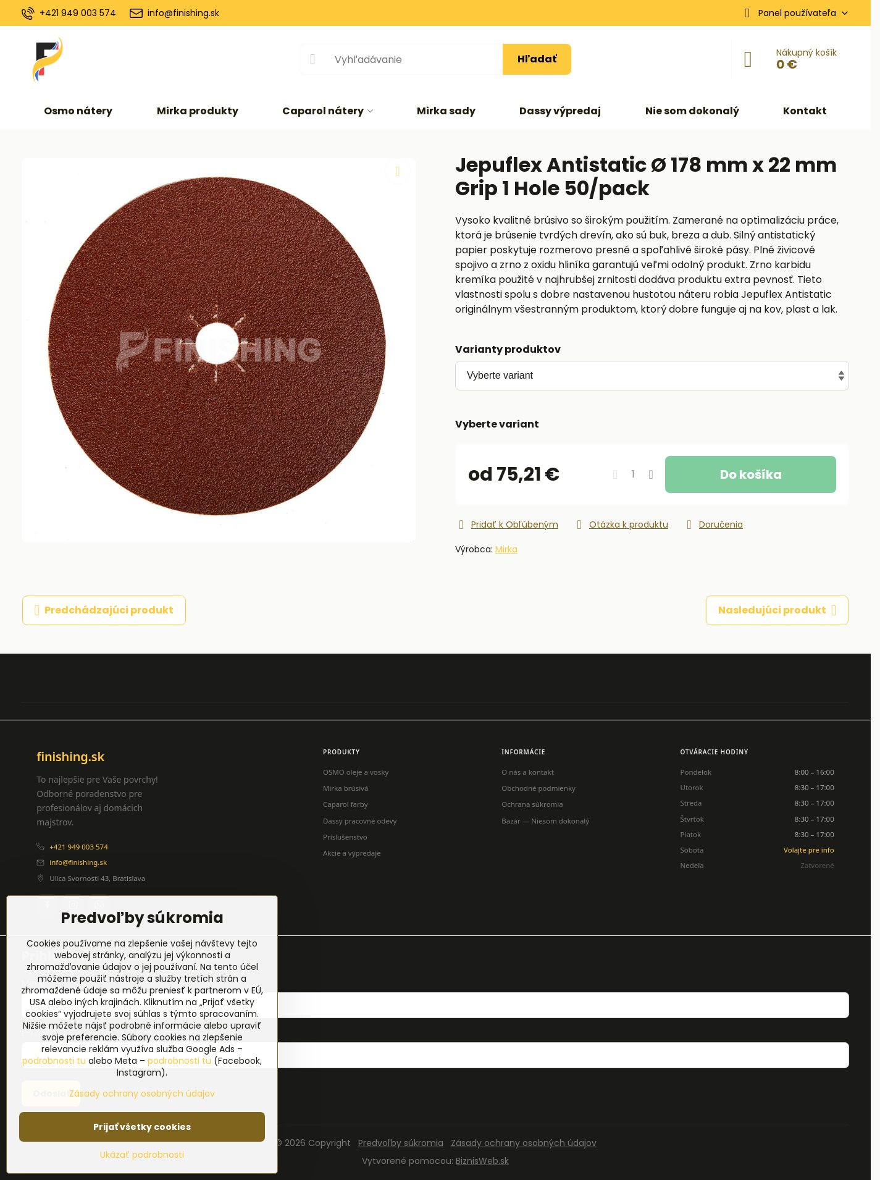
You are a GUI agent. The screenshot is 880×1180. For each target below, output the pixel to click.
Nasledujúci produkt (777, 610)
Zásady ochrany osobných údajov (524, 1143)
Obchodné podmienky (538, 788)
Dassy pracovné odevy (359, 820)
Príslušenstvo (345, 836)
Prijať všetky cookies (142, 1127)
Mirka (506, 549)
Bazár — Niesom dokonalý (545, 820)
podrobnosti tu (54, 1061)
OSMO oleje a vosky (355, 772)
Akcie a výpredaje (352, 853)
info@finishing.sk (78, 862)
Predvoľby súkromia (400, 1143)
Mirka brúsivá (345, 788)
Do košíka (751, 474)
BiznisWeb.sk (482, 1161)
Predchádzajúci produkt (104, 610)
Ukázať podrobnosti (142, 1155)
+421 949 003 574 (78, 846)
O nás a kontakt (527, 772)
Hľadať (537, 59)
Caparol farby (345, 804)
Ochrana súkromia (532, 804)
